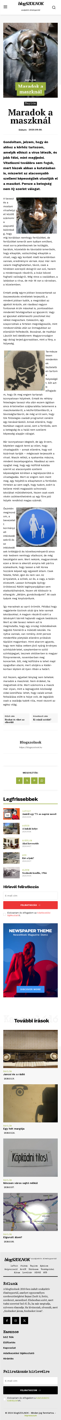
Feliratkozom (30, 1390)
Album (25, 870)
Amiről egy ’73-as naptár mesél (39, 813)
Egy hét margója (13, 1128)
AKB (24, 855)
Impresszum (30, 1415)
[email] (30, 896)
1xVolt (26, 811)
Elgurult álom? (12, 1237)
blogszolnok (30, 742)
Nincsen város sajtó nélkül (20, 1183)
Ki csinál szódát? (42, 719)
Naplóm (30, 80)
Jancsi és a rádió (14, 1074)
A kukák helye (30, 828)
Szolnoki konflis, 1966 (34, 872)
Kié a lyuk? (28, 858)
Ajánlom (27, 841)
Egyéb (25, 826)
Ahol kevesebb (30, 843)
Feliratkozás (30, 905)
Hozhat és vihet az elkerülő (15, 721)
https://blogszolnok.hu (30, 747)
